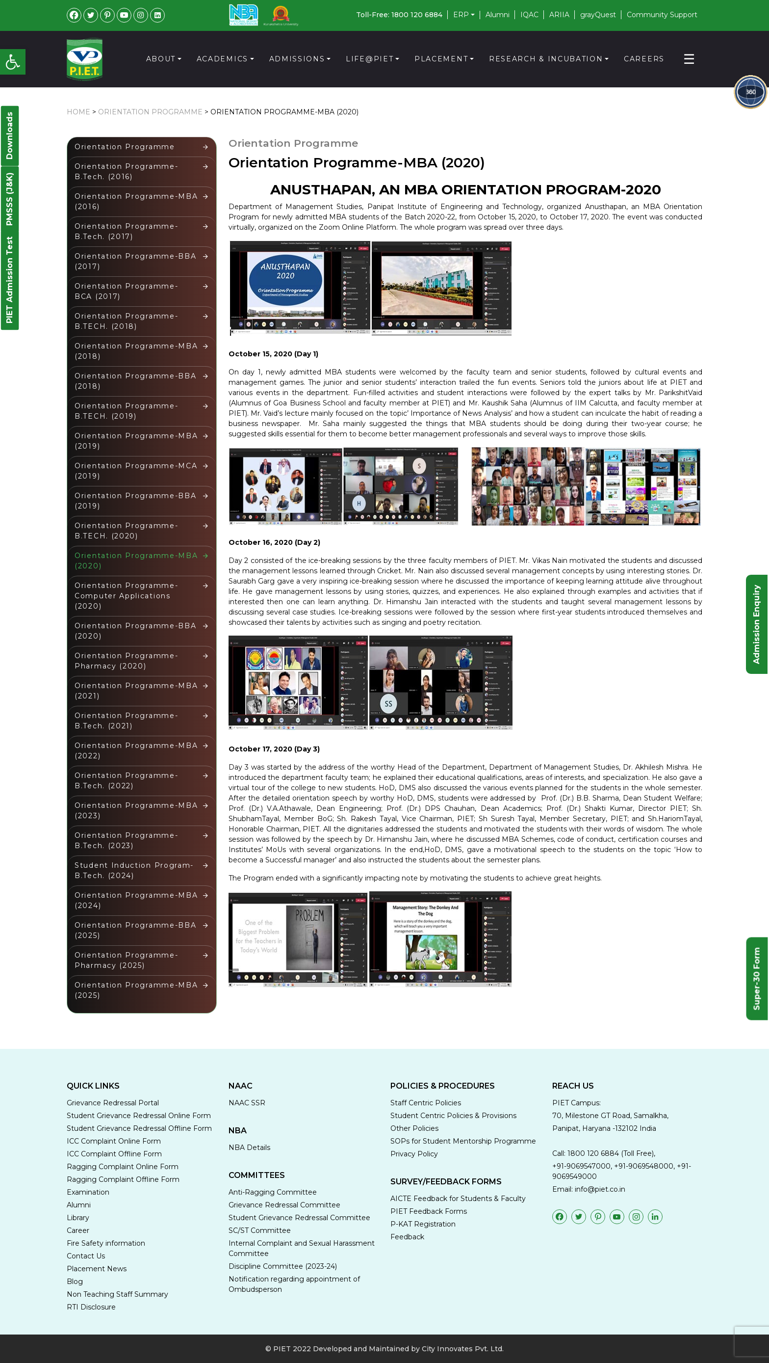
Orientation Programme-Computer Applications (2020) (126, 596)
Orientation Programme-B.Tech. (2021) (126, 720)
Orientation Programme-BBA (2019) (137, 500)
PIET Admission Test (9, 280)
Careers (644, 58)
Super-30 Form (757, 978)
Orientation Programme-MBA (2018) (138, 351)
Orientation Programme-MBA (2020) (284, 111)
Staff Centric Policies (425, 1102)
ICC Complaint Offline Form (114, 1153)
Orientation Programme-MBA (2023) (138, 810)
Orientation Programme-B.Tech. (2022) (126, 780)
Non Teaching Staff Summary (117, 1294)
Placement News (97, 1268)
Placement (441, 58)
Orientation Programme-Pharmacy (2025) (126, 960)
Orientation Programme (150, 111)
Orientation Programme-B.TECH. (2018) (126, 321)
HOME (78, 111)
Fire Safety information (106, 1243)
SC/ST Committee (260, 1230)
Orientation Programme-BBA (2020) (137, 631)
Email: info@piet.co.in (588, 1189)
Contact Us (86, 1256)
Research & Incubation (546, 58)
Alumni (498, 14)
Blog (75, 1281)
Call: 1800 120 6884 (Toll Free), (603, 1153)
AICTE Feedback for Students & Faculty (458, 1198)
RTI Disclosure (91, 1307)
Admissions (297, 58)
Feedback (407, 1236)
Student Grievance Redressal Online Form (139, 1115)
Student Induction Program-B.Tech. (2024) (134, 870)
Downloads (9, 136)
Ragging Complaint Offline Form (123, 1179)
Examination (88, 1192)
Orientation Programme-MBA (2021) (138, 690)
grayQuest (598, 14)
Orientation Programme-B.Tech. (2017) (126, 231)
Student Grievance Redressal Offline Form (139, 1128)
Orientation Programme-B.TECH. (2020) (126, 530)
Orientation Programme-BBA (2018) (137, 381)
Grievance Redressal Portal (113, 1102)
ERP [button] (461, 15)
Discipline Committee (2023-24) (283, 1266)
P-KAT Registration (423, 1224)
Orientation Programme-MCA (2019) (137, 471)
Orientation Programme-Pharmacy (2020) (126, 660)
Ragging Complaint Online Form (123, 1166)
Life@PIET (369, 58)
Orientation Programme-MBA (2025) (138, 990)
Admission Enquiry (756, 624)
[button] (13, 62)
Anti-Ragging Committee (273, 1192)
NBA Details (249, 1147)
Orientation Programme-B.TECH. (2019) (126, 411)
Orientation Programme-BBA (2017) (137, 261)
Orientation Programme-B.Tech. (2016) (126, 171)
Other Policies (414, 1128)
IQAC (529, 14)
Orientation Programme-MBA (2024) (138, 900)
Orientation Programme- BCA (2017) (128, 291)
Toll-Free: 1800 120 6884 (399, 14)
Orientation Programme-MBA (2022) (138, 750)
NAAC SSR (247, 1102)
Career (78, 1230)
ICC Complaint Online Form (114, 1141)
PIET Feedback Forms (428, 1211)
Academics (222, 58)
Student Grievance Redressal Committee (299, 1217)
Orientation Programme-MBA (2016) (138, 201)
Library (78, 1217)
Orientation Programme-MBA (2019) (138, 441)
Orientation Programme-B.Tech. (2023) (126, 840)
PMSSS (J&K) (9, 199)
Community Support (662, 14)
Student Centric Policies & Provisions (453, 1115)
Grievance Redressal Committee (284, 1205)
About (161, 58)
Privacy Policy (414, 1153)
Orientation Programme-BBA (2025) (137, 930)
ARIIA (559, 14)
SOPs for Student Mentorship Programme (463, 1141)
